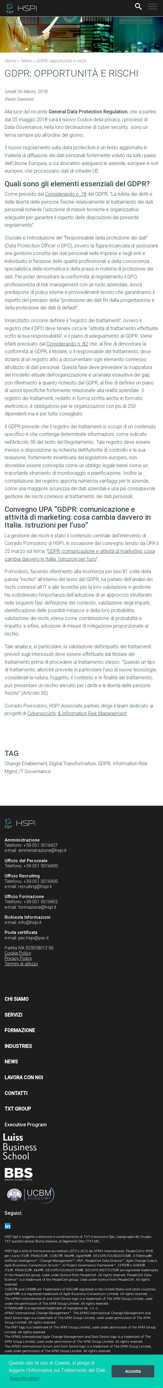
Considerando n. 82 (67, 344)
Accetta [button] (133, 1371)
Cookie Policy (18, 953)
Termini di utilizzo (21, 963)
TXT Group (18, 1109)
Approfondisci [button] (24, 1378)
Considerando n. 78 (65, 194)
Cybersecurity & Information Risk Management (77, 713)
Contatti (16, 1093)
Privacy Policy (18, 958)
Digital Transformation (72, 763)
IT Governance (35, 771)
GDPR (104, 763)
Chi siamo (17, 999)
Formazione (20, 1030)
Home (10, 61)
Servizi (13, 1015)
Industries (18, 1046)
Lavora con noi (24, 1077)
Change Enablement (26, 763)
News (26, 61)
